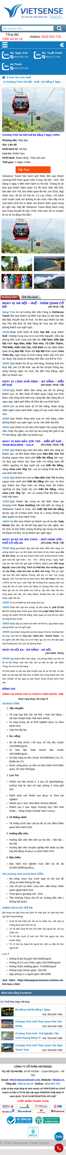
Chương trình (9, 297)
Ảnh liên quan (30, 297)
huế (13, 893)
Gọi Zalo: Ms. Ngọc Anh (6, 55)
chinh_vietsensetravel (43, 56)
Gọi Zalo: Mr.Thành (6, 66)
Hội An (44, 623)
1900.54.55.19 (12, 39)
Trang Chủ (33, 11)
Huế (31, 319)
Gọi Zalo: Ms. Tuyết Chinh (38, 55)
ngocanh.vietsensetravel (12, 56)
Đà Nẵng (44, 406)
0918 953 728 (51, 37)
